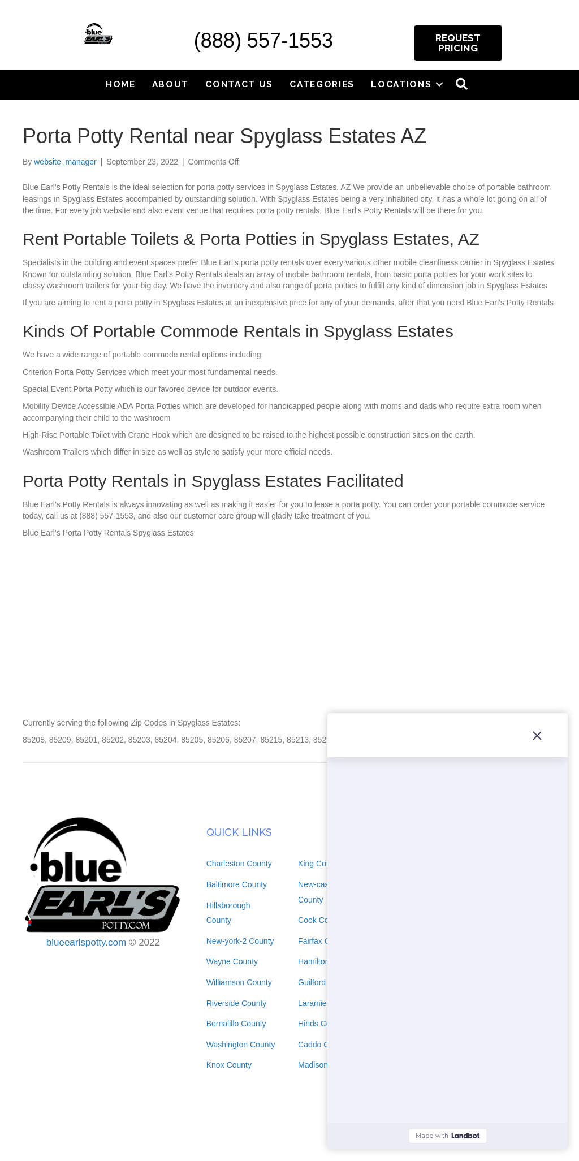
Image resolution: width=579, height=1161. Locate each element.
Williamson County (239, 982)
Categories (322, 84)
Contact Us (239, 84)
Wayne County (232, 961)
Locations (401, 84)
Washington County (240, 1044)
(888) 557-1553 (263, 40)
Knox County (229, 1064)
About (170, 84)
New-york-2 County (240, 941)
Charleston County (239, 863)
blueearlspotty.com (86, 942)
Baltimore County (236, 884)
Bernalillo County (236, 1023)
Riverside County (236, 1003)
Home (121, 84)
